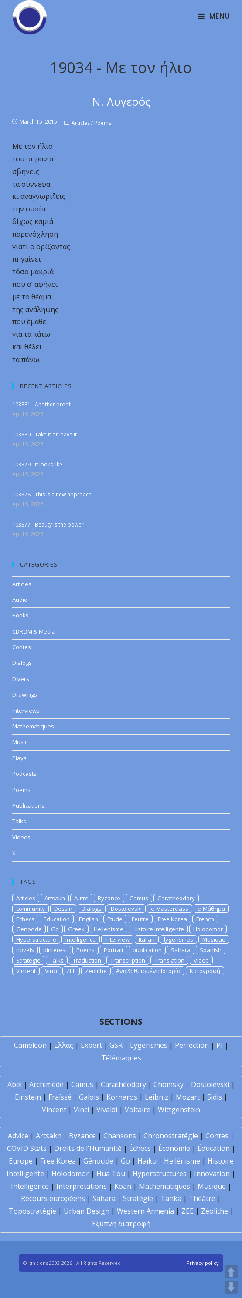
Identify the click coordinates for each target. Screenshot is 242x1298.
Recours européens (53, 1198)
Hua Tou (110, 1173)
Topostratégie (32, 1211)
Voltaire (137, 1109)
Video (201, 960)
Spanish (211, 950)
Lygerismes (148, 1045)
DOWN (231, 1287)
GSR (116, 1045)
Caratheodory (176, 898)
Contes (21, 647)
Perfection (192, 1045)
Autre (81, 898)
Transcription (127, 960)
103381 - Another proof (41, 404)
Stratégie (138, 1198)
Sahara (181, 950)
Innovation (212, 1173)
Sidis (214, 1097)
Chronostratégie (170, 1135)
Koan (122, 1186)
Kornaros (121, 1097)
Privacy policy (203, 1263)
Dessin (63, 908)
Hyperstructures (160, 1173)
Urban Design (86, 1211)
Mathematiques (33, 726)
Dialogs (22, 663)
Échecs (140, 1148)
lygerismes (178, 939)
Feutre (140, 919)
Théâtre (202, 1198)
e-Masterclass (169, 908)
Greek (76, 929)
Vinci (51, 971)
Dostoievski (126, 908)
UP (231, 1271)
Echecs (25, 919)
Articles (81, 123)
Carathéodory (123, 1084)
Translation (169, 960)
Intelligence (80, 939)
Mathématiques (164, 1186)
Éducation (214, 1148)
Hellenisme (108, 929)
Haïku (147, 1161)
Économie (174, 1148)
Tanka (170, 1198)
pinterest (55, 950)
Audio (19, 600)
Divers (20, 679)
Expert (91, 1045)
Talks (19, 821)
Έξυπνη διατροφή (121, 1223)
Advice (18, 1135)
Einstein (28, 1097)
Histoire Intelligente (158, 929)
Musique (213, 939)
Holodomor (208, 929)
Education (57, 919)
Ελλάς (63, 1045)
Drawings (24, 694)
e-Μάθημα (211, 908)
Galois (89, 1097)
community (30, 908)
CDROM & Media (33, 631)
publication (147, 950)
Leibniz (156, 1097)
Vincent (26, 971)
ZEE (71, 971)
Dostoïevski (210, 1084)
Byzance (109, 898)
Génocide (98, 1161)
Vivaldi (106, 1109)
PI (219, 1045)
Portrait (113, 950)
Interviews (26, 710)
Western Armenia (145, 1211)
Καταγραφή (205, 971)
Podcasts (24, 774)
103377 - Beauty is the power (48, 524)
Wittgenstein (179, 1109)
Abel (14, 1084)
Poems (102, 123)
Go (55, 929)
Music (19, 742)
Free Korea (172, 919)
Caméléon (30, 1045)
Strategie (28, 960)
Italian (147, 939)
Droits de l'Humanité (88, 1148)
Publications (28, 805)
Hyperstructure (36, 939)
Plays (19, 758)
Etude (115, 919)
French (205, 919)
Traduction (87, 960)
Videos (21, 837)
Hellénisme (182, 1161)
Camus (139, 898)
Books (20, 615)
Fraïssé (60, 1097)
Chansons (119, 1135)
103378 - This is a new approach (52, 494)
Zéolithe (214, 1211)
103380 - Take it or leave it (44, 434)
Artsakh (54, 898)
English (88, 919)
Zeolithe (96, 971)
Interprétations (81, 1186)
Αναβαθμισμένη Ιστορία (148, 971)
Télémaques (121, 1058)
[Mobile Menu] (214, 16)
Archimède (46, 1084)
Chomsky (168, 1084)
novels (25, 950)
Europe (21, 1161)
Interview (117, 939)
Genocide (29, 929)
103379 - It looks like (37, 464)
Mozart (188, 1097)
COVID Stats (27, 1148)
